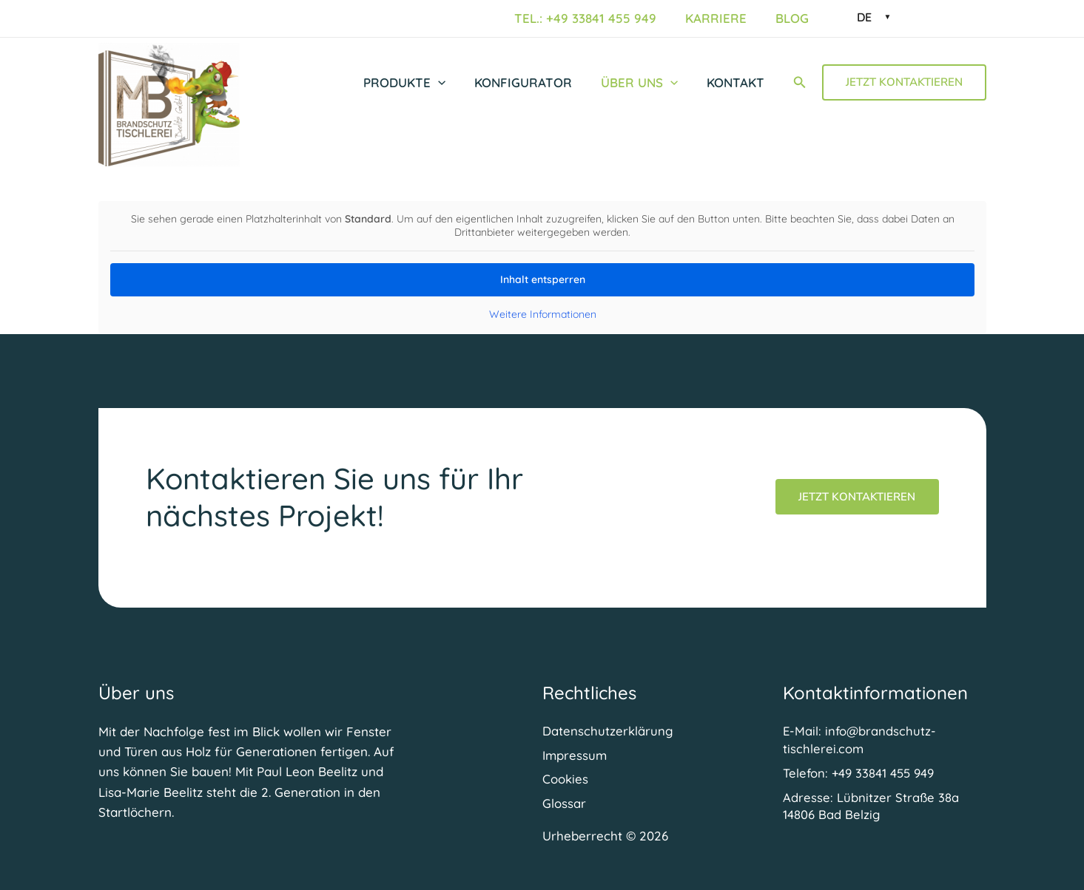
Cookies (565, 779)
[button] (450, 83)
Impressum (575, 754)
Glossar (564, 804)
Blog (794, 18)
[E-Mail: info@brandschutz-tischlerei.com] (884, 739)
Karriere (722, 18)
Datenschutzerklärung (607, 730)
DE (864, 17)
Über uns (644, 83)
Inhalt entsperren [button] (542, 279)
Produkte (417, 83)
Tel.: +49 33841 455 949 (595, 18)
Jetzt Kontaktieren (856, 495)
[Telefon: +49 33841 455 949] (860, 772)
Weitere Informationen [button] (542, 314)
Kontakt (737, 82)
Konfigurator (532, 82)
